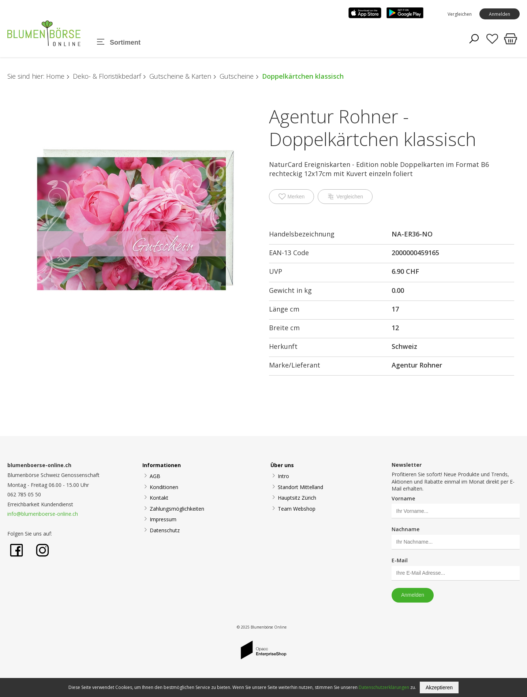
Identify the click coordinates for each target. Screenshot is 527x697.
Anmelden (499, 14)
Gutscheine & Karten (180, 76)
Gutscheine (237, 76)
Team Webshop (296, 508)
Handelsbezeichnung (301, 234)
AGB (155, 476)
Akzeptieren (439, 687)
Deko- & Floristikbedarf (107, 76)
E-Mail (400, 560)
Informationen (161, 465)
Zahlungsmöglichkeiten (177, 508)
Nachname (405, 529)
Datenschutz (165, 530)
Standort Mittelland (300, 487)
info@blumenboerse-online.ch (42, 513)
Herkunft (283, 346)
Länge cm (284, 309)
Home (55, 76)
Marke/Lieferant (294, 365)
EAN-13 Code (289, 252)
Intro (283, 476)
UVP (275, 271)
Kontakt (159, 497)
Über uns (282, 465)
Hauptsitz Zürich (297, 497)
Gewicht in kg (290, 290)
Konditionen (164, 487)
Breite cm (284, 327)
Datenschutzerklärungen (384, 687)
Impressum (163, 519)
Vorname (403, 498)
